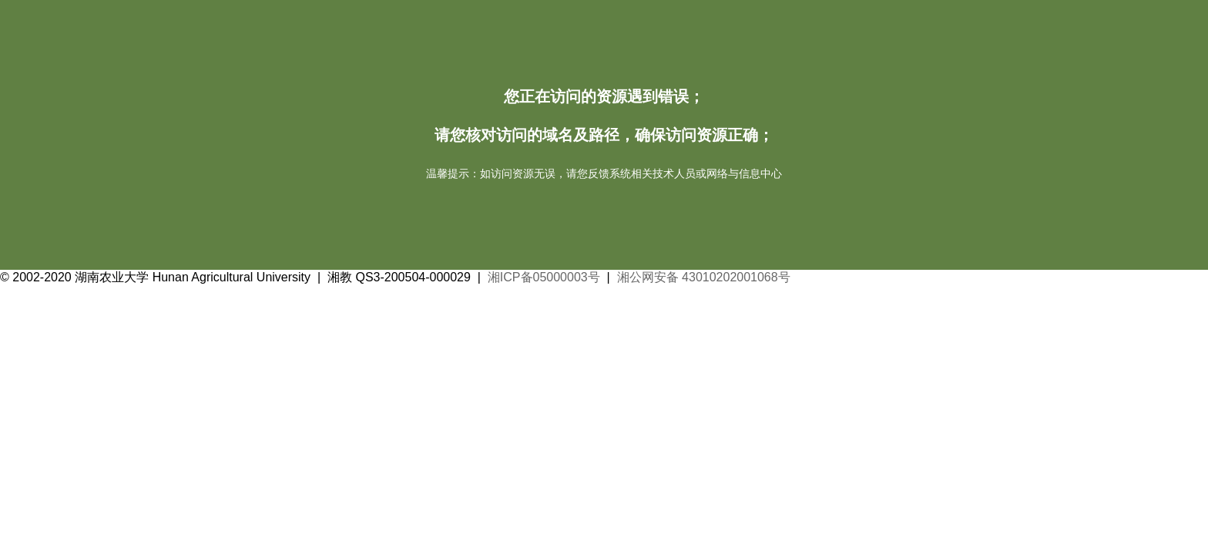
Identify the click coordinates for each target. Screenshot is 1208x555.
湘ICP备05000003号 (544, 277)
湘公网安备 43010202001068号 (703, 277)
